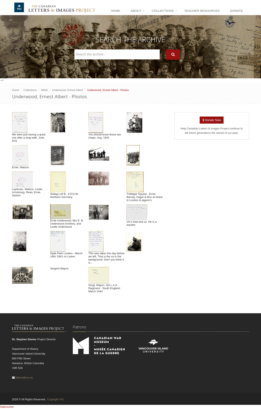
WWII (44, 90)
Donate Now (211, 120)
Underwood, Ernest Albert (67, 90)
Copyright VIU (55, 399)
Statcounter (7, 406)
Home (115, 10)
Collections (163, 10)
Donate (236, 10)
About (136, 10)
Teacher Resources (202, 10)
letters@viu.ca (24, 377)
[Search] (173, 54)
